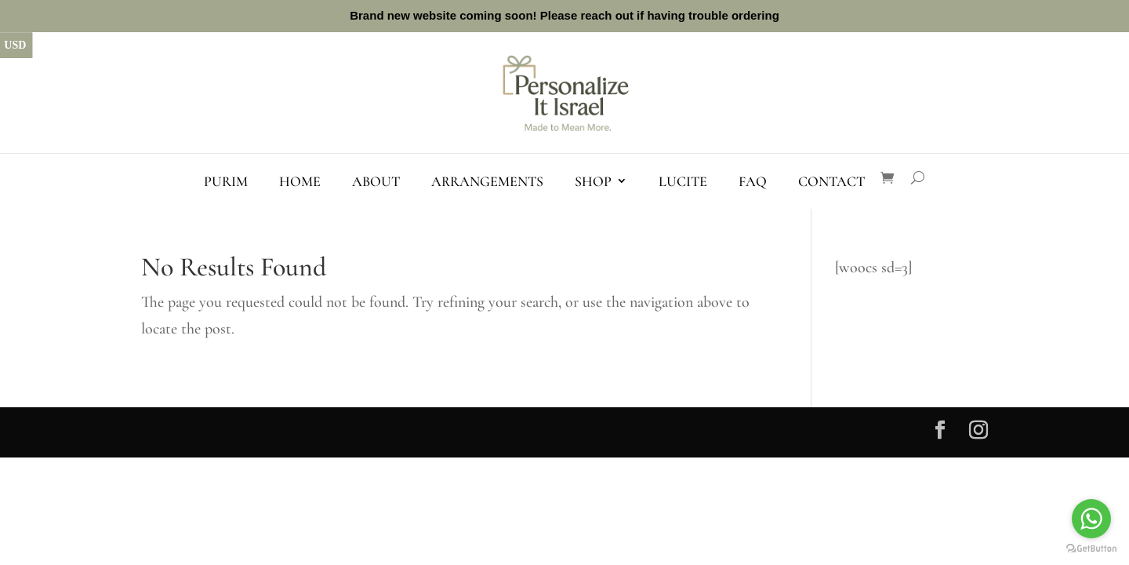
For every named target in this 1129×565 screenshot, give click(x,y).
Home (300, 181)
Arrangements (487, 181)
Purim (226, 181)
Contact (831, 181)
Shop (593, 181)
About (376, 181)
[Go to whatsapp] (1091, 518)
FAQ (753, 181)
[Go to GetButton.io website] (1091, 549)
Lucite (683, 181)
